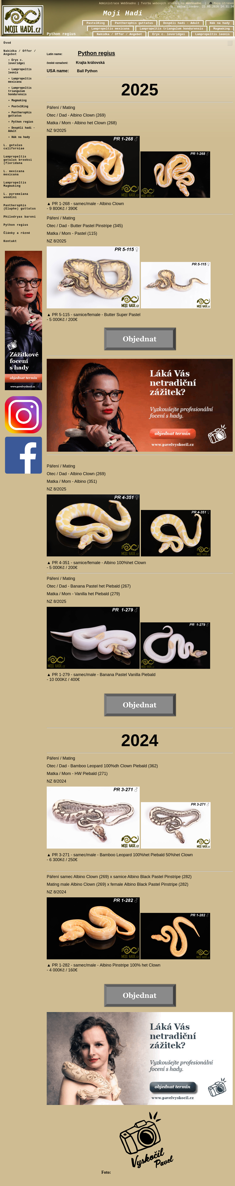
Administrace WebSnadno (117, 3)
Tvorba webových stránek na (171, 3)
